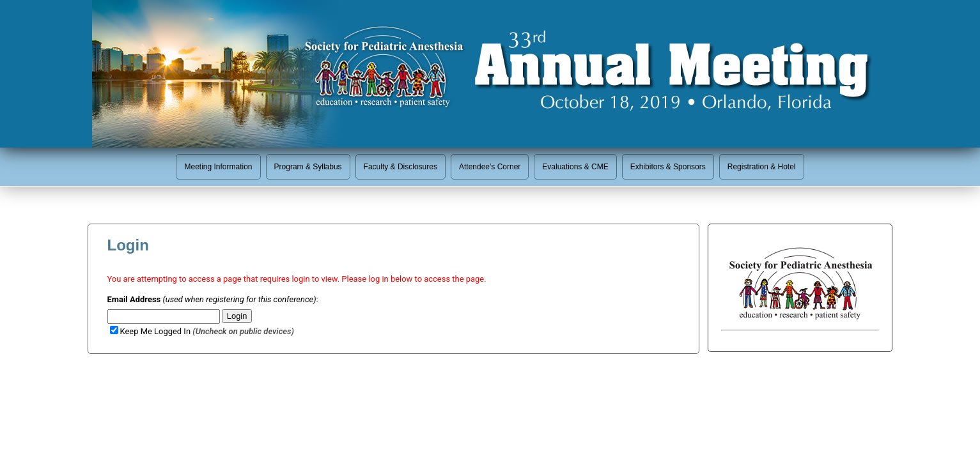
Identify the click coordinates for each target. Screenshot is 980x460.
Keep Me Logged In (202, 331)
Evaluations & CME (575, 166)
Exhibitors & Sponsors (668, 166)
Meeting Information (218, 166)
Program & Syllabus (308, 166)
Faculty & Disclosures (400, 166)
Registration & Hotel (761, 166)
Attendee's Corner (489, 166)
